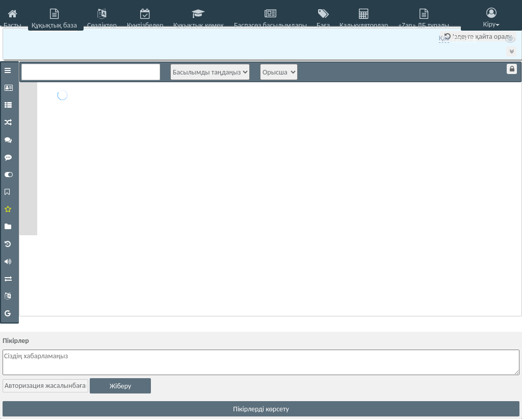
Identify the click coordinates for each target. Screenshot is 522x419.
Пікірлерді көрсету (261, 409)
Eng (470, 38)
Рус (457, 38)
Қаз (444, 38)
